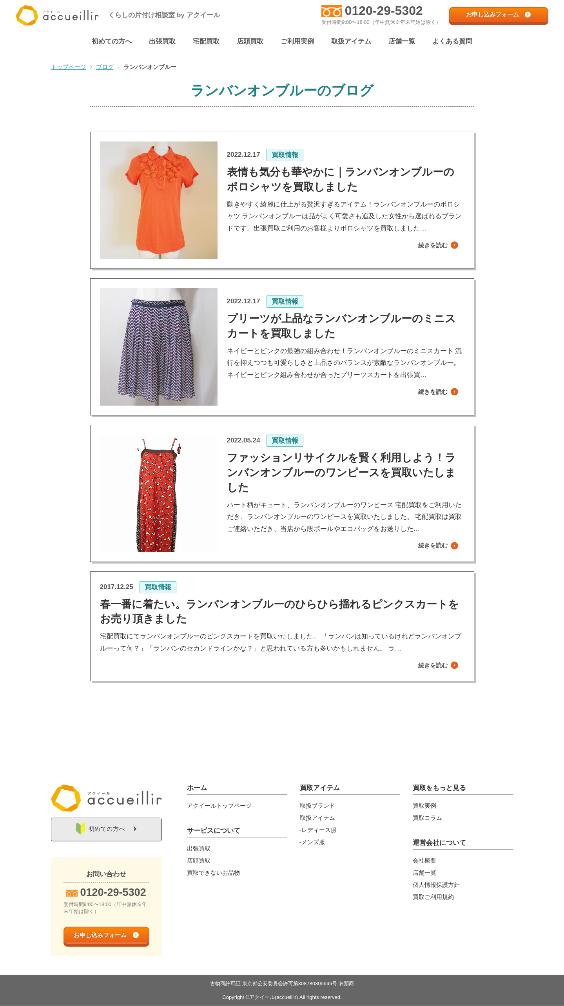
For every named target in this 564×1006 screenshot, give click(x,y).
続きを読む (429, 245)
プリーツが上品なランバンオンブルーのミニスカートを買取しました (341, 326)
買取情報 (285, 155)
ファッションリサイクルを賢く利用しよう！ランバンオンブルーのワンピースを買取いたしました (341, 473)
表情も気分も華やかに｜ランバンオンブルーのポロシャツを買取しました (340, 179)
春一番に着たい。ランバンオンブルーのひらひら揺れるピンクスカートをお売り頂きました (279, 612)
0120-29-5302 (384, 11)
